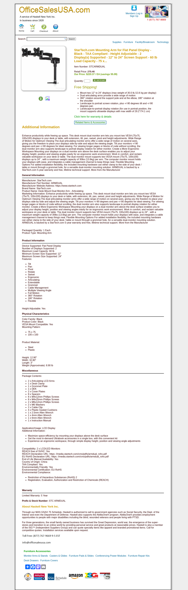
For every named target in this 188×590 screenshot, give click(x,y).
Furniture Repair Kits (139, 556)
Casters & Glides (58, 556)
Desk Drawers (31, 560)
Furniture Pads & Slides (81, 556)
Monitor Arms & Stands (36, 556)
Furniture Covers (49, 560)
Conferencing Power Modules (110, 556)
